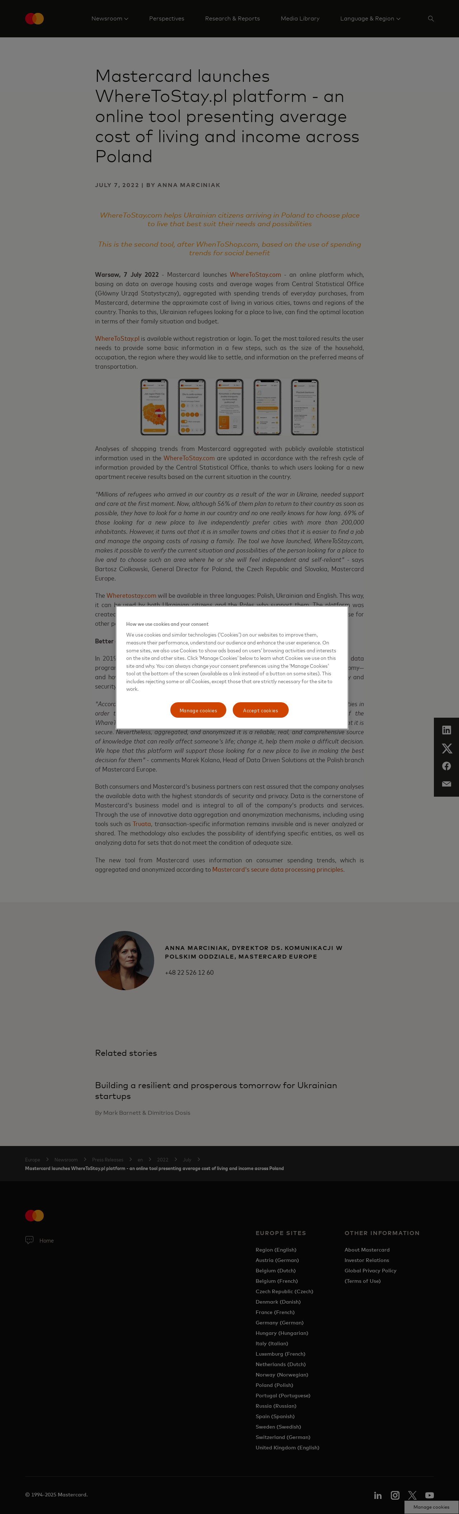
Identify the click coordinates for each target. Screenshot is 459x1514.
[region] (232, 668)
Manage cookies (198, 710)
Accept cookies (260, 710)
